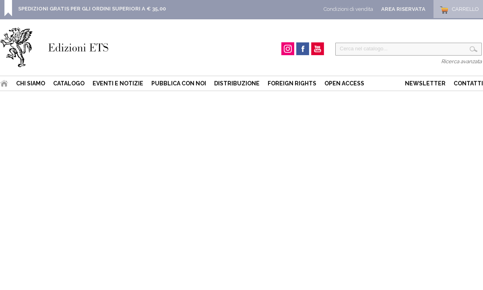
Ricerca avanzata (461, 61)
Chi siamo (30, 83)
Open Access (344, 83)
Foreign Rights (292, 83)
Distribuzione (237, 83)
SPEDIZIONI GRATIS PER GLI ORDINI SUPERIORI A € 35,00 (92, 9)
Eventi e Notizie (118, 83)
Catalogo (69, 83)
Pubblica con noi (178, 83)
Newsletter (425, 83)
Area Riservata (403, 9)
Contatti (468, 83)
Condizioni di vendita (348, 9)
